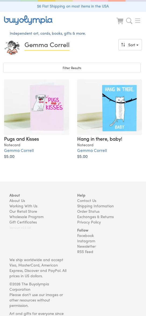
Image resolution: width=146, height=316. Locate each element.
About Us (17, 200)
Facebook (85, 235)
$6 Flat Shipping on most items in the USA (73, 6)
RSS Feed (85, 251)
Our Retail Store (23, 211)
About (14, 195)
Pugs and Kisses (21, 138)
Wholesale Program (26, 216)
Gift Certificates (23, 222)
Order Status (88, 211)
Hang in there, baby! (99, 138)
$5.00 (9, 156)
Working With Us (23, 205)
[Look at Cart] (120, 24)
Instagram (86, 240)
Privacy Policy (89, 222)
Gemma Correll (19, 150)
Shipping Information (95, 205)
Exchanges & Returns (95, 216)
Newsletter (86, 246)
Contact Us (86, 200)
